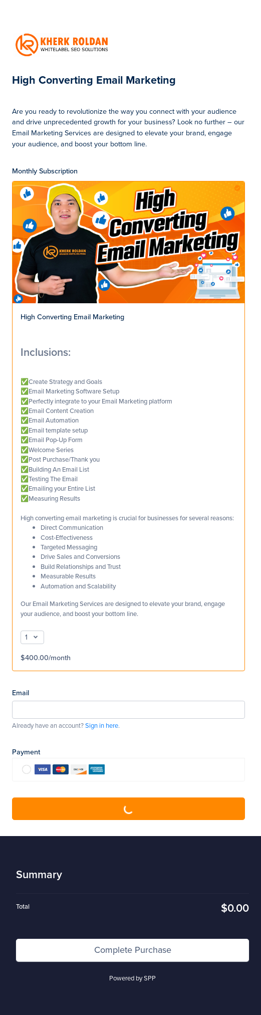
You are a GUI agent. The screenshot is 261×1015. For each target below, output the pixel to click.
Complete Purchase (128, 808)
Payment (26, 751)
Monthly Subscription (45, 170)
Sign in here (101, 725)
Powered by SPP (132, 978)
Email (20, 692)
